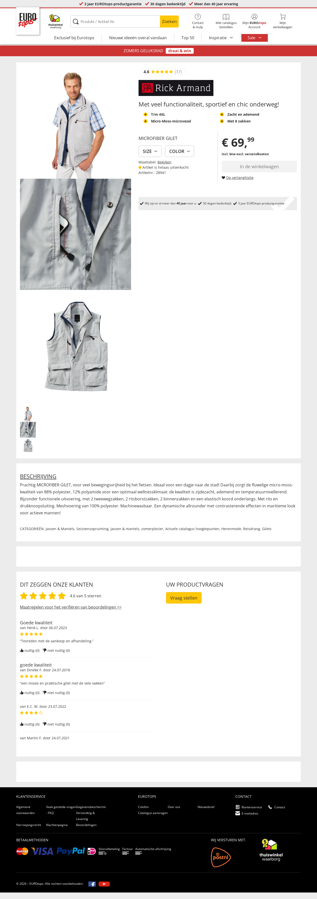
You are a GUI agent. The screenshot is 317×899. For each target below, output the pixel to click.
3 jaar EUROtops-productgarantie (113, 3)
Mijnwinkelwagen (282, 21)
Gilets (267, 535)
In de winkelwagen (259, 173)
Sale (252, 37)
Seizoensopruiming (92, 535)
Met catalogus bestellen (226, 21)
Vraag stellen (183, 604)
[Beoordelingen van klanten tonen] (162, 78)
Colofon (143, 813)
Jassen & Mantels (60, 535)
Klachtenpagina (57, 831)
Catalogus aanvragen (153, 819)
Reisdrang (251, 535)
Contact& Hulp (197, 21)
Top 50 (187, 37)
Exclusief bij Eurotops (74, 37)
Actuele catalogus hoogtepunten (192, 535)
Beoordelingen (86, 831)
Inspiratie (218, 37)
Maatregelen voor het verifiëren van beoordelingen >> (71, 613)
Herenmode (231, 535)
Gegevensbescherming (92, 813)
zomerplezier (152, 535)
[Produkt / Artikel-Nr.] (124, 21)
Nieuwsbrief (206, 813)
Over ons (174, 813)
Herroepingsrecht (28, 831)
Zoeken (169, 21)
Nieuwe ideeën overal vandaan (138, 37)
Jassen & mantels (125, 535)
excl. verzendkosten (252, 160)
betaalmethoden (32, 846)
